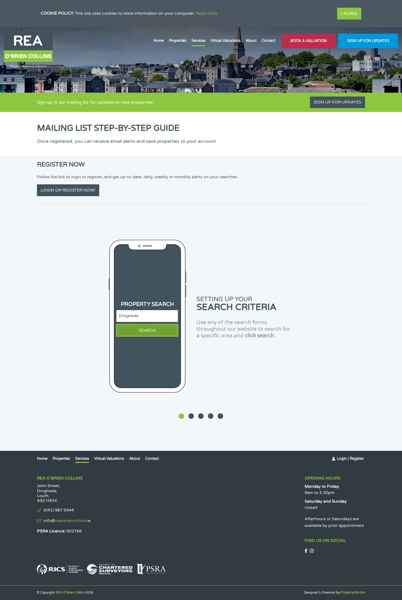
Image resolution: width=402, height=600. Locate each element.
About (251, 41)
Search (147, 330)
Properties (177, 41)
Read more (206, 13)
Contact (268, 41)
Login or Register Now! (68, 190)
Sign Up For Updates (368, 41)
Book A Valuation (308, 41)
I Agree (349, 13)
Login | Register (350, 458)
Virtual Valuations (225, 41)
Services (198, 41)
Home (158, 41)
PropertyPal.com (352, 592)
